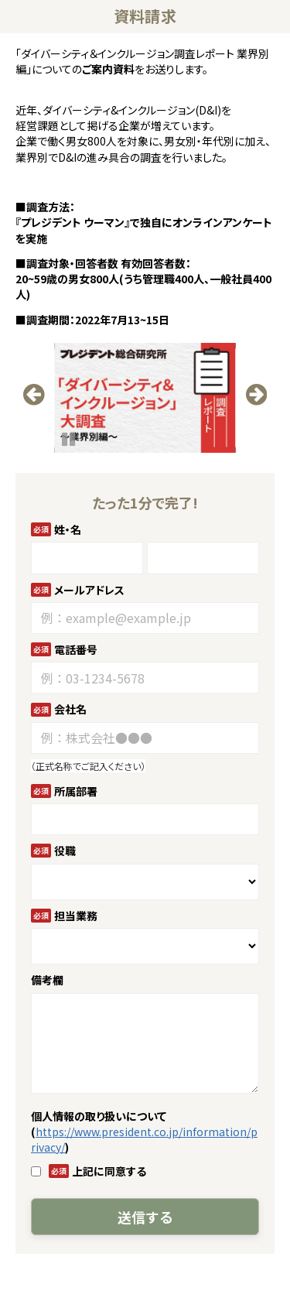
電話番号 (75, 649)
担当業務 (75, 915)
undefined (38, 412)
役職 (65, 850)
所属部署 (75, 791)
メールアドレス (89, 590)
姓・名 (67, 529)
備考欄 (47, 980)
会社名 (70, 709)
